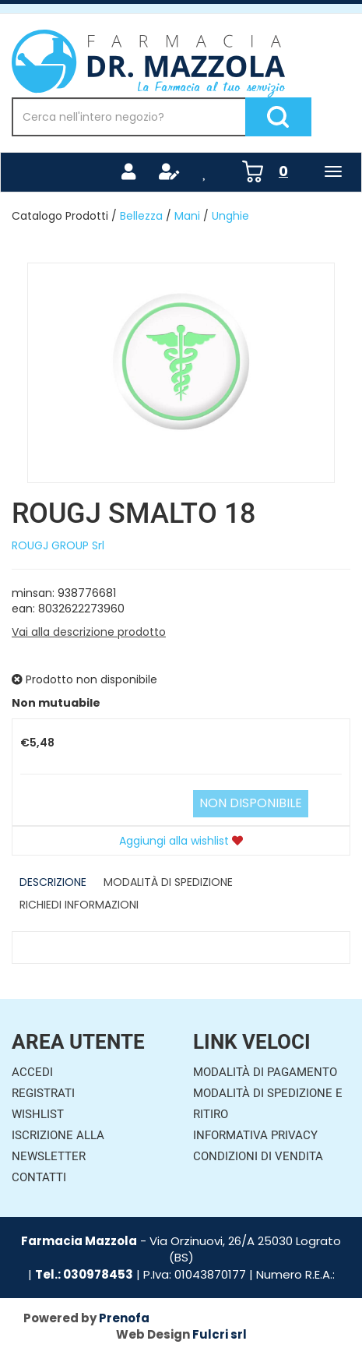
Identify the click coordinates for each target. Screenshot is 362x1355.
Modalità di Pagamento (265, 1072)
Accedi (32, 1072)
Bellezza (141, 216)
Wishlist (38, 1114)
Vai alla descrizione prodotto (89, 632)
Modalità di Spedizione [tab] (168, 882)
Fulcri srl (219, 1334)
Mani (187, 216)
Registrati (43, 1093)
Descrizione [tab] (52, 882)
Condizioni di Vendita (258, 1156)
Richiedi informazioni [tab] (79, 904)
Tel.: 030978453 (84, 1274)
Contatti (39, 1177)
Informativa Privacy (255, 1135)
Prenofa (124, 1318)
